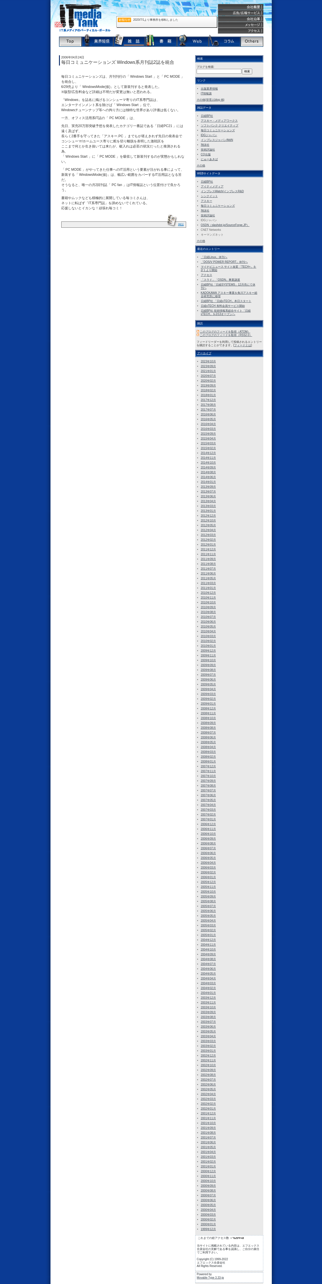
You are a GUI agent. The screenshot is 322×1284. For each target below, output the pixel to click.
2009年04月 (208, 689)
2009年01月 (208, 703)
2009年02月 (208, 698)
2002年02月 (208, 1103)
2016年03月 (208, 428)
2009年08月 (208, 669)
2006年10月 (208, 833)
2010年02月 (208, 641)
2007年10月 (208, 776)
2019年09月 (208, 385)
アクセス (206, 274)
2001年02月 (208, 1161)
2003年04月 (208, 1036)
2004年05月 (208, 973)
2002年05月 (208, 1089)
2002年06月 (208, 1084)
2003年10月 (208, 1007)
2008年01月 (208, 761)
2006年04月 (208, 862)
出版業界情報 (209, 88)
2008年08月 (208, 727)
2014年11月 (208, 457)
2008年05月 (208, 742)
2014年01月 (208, 481)
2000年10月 (208, 1180)
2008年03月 (208, 751)
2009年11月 (208, 655)
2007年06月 (208, 795)
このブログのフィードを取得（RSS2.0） (226, 335)
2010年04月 (208, 631)
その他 (201, 165)
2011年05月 (208, 578)
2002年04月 (208, 1094)
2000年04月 (208, 1209)
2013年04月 (208, 501)
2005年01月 (208, 935)
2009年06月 (208, 679)
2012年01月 (208, 544)
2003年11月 (208, 1002)
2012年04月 (208, 530)
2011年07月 (208, 568)
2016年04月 (208, 424)
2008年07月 (208, 732)
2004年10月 (208, 949)
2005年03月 (208, 925)
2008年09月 (208, 723)
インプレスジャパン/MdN (217, 140)
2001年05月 (208, 1147)
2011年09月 (208, 559)
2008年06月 (208, 737)
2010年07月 (208, 616)
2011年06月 (208, 573)
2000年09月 (208, 1185)
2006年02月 (208, 872)
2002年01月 (208, 1108)
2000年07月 (208, 1195)
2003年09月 (208, 1012)
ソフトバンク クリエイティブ (220, 125)
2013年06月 (208, 496)
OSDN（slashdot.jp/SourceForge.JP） (225, 225)
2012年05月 (208, 525)
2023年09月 (208, 366)
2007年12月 (208, 766)
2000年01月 (208, 1224)
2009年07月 (208, 674)
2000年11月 (208, 1176)
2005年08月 (208, 901)
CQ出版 (206, 154)
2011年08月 (208, 563)
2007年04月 (208, 804)
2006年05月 (208, 857)
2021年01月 (208, 371)
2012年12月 (208, 515)
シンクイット (209, 196)
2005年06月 (208, 911)
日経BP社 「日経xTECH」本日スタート (226, 301)
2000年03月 (208, 1214)
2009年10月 (208, 660)
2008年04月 (208, 747)
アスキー (206, 200)
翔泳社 (205, 144)
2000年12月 (208, 1171)
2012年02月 (208, 539)
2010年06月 (208, 621)
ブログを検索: (205, 66)
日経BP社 (207, 115)
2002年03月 (208, 1099)
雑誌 (181, 224)
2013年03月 (208, 506)
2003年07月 (208, 1021)
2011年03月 (208, 583)
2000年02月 (208, 1219)
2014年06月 (208, 477)
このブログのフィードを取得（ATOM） (225, 331)
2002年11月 (208, 1060)
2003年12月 (208, 997)
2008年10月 (208, 718)
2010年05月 (208, 626)
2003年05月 (208, 1031)
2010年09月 (208, 607)
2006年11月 (208, 829)
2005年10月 (208, 891)
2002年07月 (208, 1079)
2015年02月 (208, 448)
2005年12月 (208, 882)
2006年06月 (208, 853)
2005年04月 (208, 920)
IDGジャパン (209, 135)
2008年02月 (208, 756)
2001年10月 (208, 1123)
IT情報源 (206, 93)
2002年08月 (208, 1074)
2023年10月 (208, 361)
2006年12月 (208, 824)
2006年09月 (208, 838)
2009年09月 (208, 665)
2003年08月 (208, 1017)
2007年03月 (208, 809)
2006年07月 (208, 848)
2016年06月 (208, 414)
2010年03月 (208, 636)
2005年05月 (208, 915)
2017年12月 (208, 400)
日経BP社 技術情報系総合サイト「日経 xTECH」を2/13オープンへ (226, 312)
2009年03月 (208, 694)
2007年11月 (208, 771)
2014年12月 (208, 453)
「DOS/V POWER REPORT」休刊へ (224, 261)
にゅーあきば (209, 159)
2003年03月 (208, 1041)
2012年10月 (208, 520)
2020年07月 (208, 375)
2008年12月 (208, 708)
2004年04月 (208, 978)
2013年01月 (208, 510)
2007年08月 (208, 785)
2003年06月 (208, 1026)
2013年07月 (208, 491)
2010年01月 (208, 645)
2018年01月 (208, 395)
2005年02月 (208, 930)
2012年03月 (208, 535)
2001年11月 (208, 1118)
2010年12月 (208, 592)
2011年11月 (208, 554)
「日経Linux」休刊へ (214, 257)
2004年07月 (208, 964)
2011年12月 (208, 549)
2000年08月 (208, 1190)
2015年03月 (208, 443)
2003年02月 (208, 1046)
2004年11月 (208, 944)
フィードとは (242, 345)
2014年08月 (208, 472)
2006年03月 (208, 867)
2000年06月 (208, 1200)
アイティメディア (212, 186)
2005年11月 (208, 886)
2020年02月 (208, 380)
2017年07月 (208, 409)
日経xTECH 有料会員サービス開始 (223, 305)
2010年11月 (208, 597)
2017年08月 (208, 404)
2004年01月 (208, 992)
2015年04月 (208, 438)
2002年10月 (208, 1065)
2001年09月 (208, 1127)
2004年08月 (208, 959)
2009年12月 (208, 650)
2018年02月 (208, 390)
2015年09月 (208, 433)
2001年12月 (208, 1113)
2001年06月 (208, 1142)
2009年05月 (208, 684)
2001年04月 (208, 1152)
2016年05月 (208, 419)
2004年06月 (208, 968)
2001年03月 (208, 1156)
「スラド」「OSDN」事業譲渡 (220, 279)
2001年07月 (208, 1137)
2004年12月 (208, 939)
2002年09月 (208, 1070)
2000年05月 (208, 1205)
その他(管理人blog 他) (210, 99)
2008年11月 (208, 713)
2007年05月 (208, 800)
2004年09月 (208, 954)
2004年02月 (208, 988)
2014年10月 (208, 462)
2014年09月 (208, 467)
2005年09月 (208, 896)
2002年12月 (208, 1055)
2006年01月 (208, 877)
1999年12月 (208, 1229)
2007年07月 (208, 790)
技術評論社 (208, 149)
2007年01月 (208, 819)
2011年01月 (208, 588)
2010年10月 (208, 602)
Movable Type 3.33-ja (210, 1277)
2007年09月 (208, 780)
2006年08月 (208, 843)
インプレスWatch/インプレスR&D (222, 191)
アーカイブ (204, 353)
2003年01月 (208, 1050)
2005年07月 (208, 906)
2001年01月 (208, 1166)
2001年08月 (208, 1132)
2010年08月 (208, 612)
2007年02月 (208, 814)
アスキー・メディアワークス (219, 120)
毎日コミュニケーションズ (218, 130)
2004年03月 (208, 983)
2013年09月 (208, 486)
